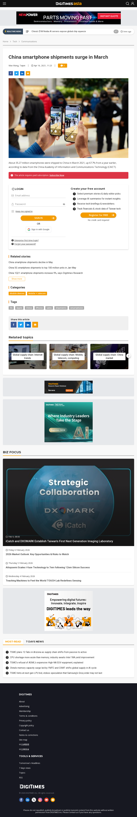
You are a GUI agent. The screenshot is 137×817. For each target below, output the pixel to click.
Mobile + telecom (37, 293)
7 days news (25, 768)
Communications (29, 41)
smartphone (76, 307)
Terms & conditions (28, 715)
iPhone (39, 307)
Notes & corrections (28, 735)
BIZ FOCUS (12, 452)
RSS (21, 777)
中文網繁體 (24, 744)
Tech (15, 41)
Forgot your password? (25, 244)
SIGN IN (44, 218)
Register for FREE (101, 215)
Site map (23, 739)
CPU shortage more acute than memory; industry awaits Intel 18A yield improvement (52, 657)
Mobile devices (17, 293)
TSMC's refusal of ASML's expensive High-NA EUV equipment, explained (46, 662)
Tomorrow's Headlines (29, 763)
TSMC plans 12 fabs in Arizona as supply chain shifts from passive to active (48, 652)
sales (49, 307)
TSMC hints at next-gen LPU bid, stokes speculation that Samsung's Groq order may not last (56, 673)
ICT (116, 31)
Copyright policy (26, 725)
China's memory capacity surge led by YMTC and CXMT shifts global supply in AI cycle (53, 667)
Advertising (24, 706)
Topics (22, 772)
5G (11, 307)
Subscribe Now (56, 175)
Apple (19, 307)
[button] (38, 229)
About (22, 701)
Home (5, 41)
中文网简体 (24, 749)
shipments (61, 307)
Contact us (24, 730)
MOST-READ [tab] (13, 641)
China (29, 307)
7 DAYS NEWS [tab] (35, 641)
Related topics (21, 337)
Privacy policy (25, 720)
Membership (25, 711)
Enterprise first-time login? (26, 240)
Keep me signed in (24, 211)
